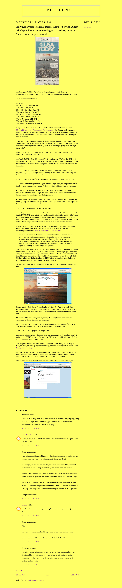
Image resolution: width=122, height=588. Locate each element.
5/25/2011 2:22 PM (30, 542)
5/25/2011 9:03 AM (30, 498)
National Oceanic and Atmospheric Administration (35, 130)
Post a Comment (22, 571)
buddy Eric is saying (24, 348)
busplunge (61, 10)
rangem (24, 505)
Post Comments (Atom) (35, 580)
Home (48, 575)
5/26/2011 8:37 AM (30, 565)
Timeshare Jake (27, 435)
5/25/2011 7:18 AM (30, 428)
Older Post (75, 575)
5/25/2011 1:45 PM (30, 515)
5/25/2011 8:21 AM (30, 445)
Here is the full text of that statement (48, 231)
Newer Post (20, 575)
